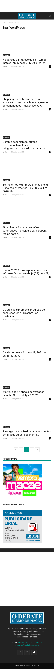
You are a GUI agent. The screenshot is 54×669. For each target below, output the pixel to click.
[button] (50, 16)
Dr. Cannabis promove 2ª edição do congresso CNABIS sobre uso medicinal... (24, 313)
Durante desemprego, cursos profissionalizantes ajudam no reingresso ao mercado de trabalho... (25, 145)
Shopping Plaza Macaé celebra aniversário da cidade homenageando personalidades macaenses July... (25, 102)
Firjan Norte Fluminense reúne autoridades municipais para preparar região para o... (25, 230)
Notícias (6, 55)
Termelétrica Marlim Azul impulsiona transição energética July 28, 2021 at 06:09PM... (25, 188)
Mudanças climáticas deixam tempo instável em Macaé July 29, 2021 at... (25, 61)
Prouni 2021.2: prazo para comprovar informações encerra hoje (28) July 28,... (27, 272)
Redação (6, 66)
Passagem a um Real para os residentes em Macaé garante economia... (27, 433)
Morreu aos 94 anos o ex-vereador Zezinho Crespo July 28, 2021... (23, 393)
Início (5, 22)
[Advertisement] (27, 579)
